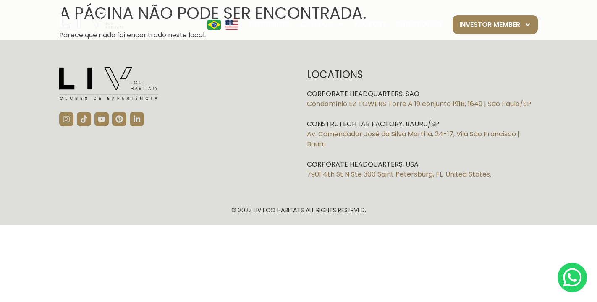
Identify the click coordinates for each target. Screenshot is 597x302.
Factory (370, 24)
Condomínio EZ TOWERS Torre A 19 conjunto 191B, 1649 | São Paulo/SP (419, 104)
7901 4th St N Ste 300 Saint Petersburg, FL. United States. (399, 174)
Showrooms (419, 24)
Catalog (322, 24)
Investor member (495, 24)
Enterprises (269, 24)
